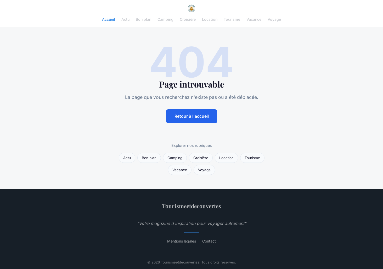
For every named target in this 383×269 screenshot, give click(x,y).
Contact (209, 241)
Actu (125, 19)
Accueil (108, 19)
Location (209, 19)
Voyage (274, 19)
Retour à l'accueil (191, 116)
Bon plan (143, 19)
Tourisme (232, 19)
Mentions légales (181, 241)
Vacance (253, 19)
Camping (165, 19)
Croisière (188, 19)
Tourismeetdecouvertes (191, 205)
